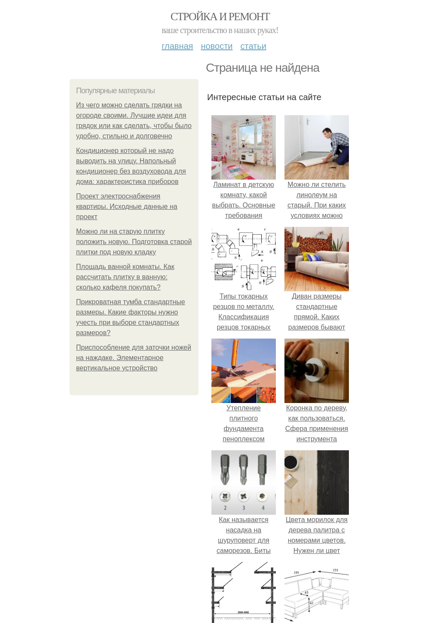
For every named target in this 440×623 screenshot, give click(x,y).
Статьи (253, 46)
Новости (216, 46)
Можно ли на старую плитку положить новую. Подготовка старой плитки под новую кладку (134, 242)
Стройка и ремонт (220, 16)
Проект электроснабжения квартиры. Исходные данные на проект (126, 206)
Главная (177, 46)
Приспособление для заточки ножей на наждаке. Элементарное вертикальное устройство (133, 358)
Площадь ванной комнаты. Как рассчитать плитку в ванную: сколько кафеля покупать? (125, 277)
